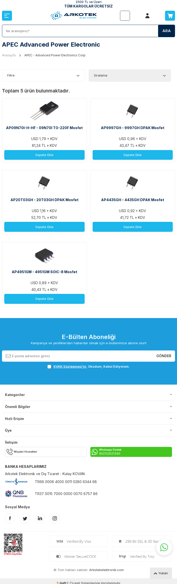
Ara (166, 30)
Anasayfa (9, 55)
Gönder (163, 356)
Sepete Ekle (44, 155)
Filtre (11, 75)
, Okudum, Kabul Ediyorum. (88, 366)
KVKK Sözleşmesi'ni (70, 366)
